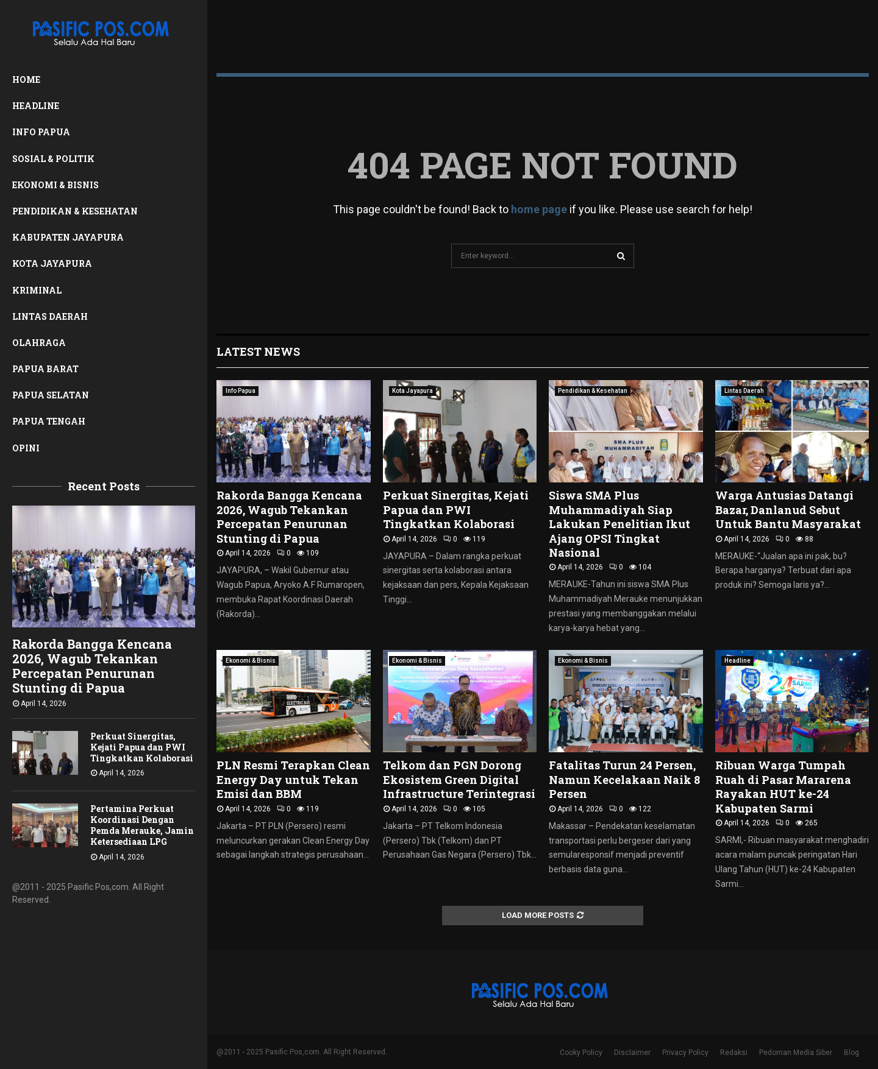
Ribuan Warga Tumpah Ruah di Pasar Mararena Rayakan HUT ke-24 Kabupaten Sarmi (783, 786)
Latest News (258, 351)
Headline (35, 105)
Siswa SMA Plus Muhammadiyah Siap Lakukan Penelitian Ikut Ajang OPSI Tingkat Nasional (619, 524)
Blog (851, 1052)
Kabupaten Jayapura (68, 237)
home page (539, 209)
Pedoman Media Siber (795, 1052)
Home (26, 79)
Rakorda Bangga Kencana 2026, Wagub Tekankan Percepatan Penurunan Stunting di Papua (92, 666)
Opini (26, 448)
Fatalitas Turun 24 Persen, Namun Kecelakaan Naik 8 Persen (624, 779)
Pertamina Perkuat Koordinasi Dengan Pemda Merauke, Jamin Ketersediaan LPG (142, 825)
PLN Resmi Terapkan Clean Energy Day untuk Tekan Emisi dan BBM (293, 779)
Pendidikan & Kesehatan (75, 211)
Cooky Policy (581, 1052)
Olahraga (39, 342)
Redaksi (734, 1052)
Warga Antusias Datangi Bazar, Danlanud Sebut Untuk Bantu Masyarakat (788, 509)
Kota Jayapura (52, 263)
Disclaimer (632, 1052)
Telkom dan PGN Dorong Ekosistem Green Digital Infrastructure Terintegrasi (459, 779)
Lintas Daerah (50, 316)
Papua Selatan (50, 395)
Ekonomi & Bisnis (55, 185)
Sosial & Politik (53, 158)
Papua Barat (45, 369)
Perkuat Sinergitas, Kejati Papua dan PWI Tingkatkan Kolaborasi (141, 747)
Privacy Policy (685, 1052)
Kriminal (37, 290)
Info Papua (41, 132)
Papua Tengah (48, 421)
